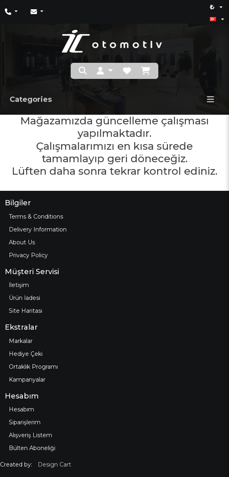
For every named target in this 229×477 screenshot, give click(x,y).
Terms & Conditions (36, 216)
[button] (105, 71)
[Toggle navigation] (210, 99)
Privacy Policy (28, 255)
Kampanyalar (27, 379)
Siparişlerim (25, 422)
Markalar (21, 341)
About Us (22, 242)
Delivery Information (38, 229)
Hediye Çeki (26, 353)
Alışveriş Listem (30, 435)
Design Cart (54, 464)
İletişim (19, 285)
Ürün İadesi (24, 297)
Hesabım (21, 409)
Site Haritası (25, 310)
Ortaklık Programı (33, 366)
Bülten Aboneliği (32, 448)
